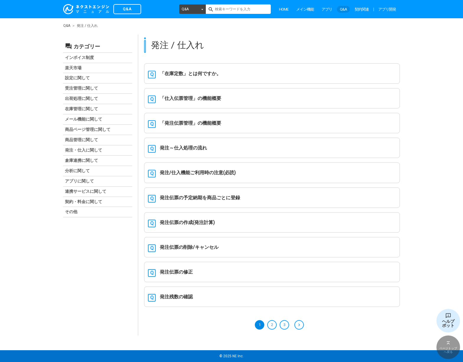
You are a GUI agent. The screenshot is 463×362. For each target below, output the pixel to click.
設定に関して (77, 77)
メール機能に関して (83, 119)
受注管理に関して (81, 88)
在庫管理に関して (81, 108)
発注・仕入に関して (83, 150)
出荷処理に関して (81, 98)
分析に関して (77, 170)
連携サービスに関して (85, 191)
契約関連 (362, 9)
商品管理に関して (81, 139)
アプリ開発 (387, 9)
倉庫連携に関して (81, 160)
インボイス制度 (79, 57)
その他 (71, 211)
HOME (283, 9)
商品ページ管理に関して (87, 129)
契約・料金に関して (83, 201)
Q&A (185, 9)
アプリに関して (79, 181)
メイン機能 (305, 9)
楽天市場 (73, 67)
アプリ (327, 9)
